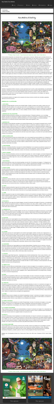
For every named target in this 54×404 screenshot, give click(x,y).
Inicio (13, 5)
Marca (28, 5)
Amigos (50, 5)
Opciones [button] (21, 5)
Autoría (34, 5)
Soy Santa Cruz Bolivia (8, 1)
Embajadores (42, 5)
